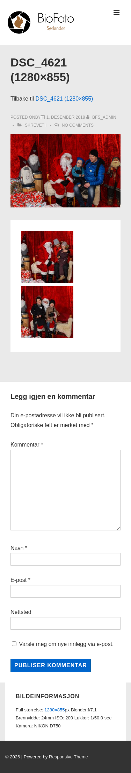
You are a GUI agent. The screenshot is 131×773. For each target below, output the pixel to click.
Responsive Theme (68, 756)
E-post (18, 580)
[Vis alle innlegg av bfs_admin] (101, 117)
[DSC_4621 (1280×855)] (65, 117)
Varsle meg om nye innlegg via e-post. (66, 644)
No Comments (78, 125)
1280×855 (54, 709)
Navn (16, 548)
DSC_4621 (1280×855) (64, 99)
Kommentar (26, 445)
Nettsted (20, 612)
